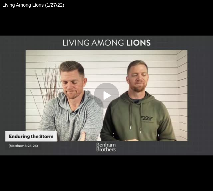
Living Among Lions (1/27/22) (33, 5)
